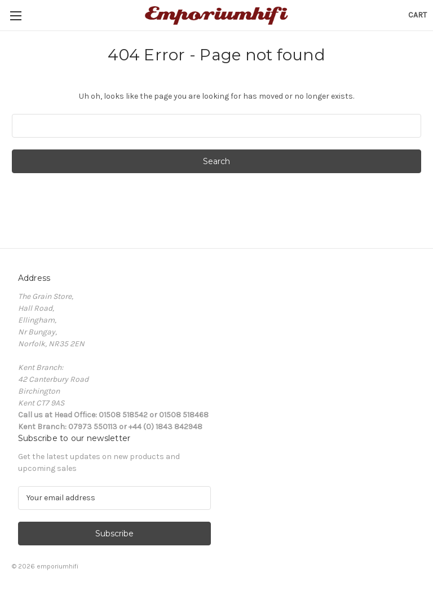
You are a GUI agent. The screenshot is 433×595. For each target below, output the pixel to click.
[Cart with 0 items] (417, 15)
